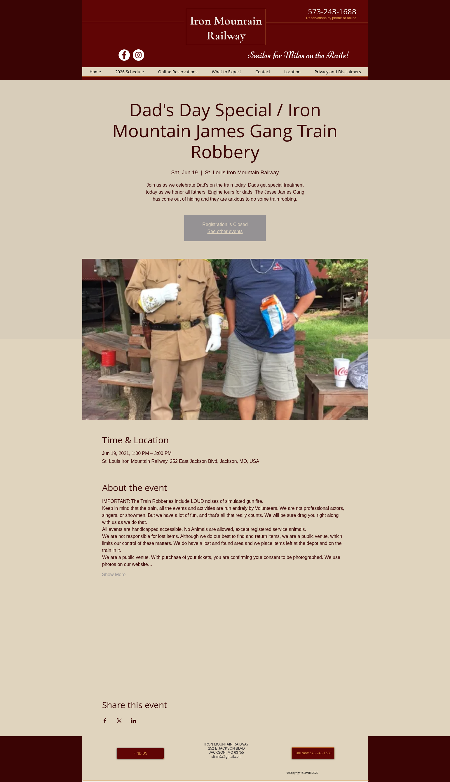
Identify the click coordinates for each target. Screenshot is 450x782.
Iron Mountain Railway (226, 28)
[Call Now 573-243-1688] (313, 753)
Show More (114, 574)
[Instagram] (138, 55)
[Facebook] (124, 55)
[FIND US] (140, 753)
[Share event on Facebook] (105, 720)
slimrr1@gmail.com (227, 757)
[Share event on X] (119, 720)
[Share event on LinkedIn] (133, 720)
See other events (225, 231)
